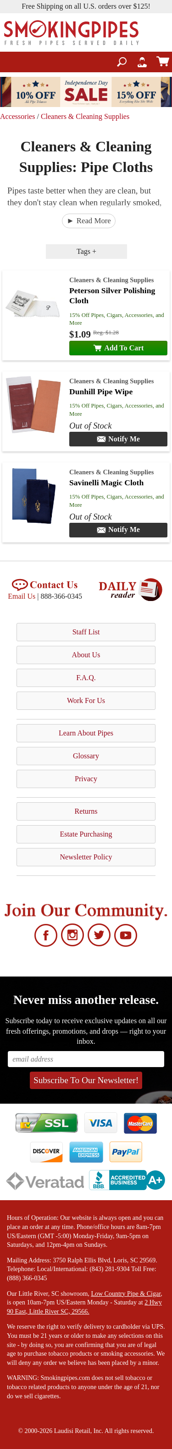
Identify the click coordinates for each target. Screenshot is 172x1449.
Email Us (21, 596)
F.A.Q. (86, 678)
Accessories (17, 116)
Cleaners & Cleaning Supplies (85, 116)
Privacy (86, 779)
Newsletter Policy (86, 857)
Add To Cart (118, 348)
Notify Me (118, 439)
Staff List (86, 632)
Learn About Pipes (86, 733)
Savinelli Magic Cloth (106, 482)
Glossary (86, 756)
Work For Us (86, 700)
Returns (86, 811)
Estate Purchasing (86, 834)
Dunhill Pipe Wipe (101, 391)
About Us (86, 655)
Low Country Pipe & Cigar (126, 1293)
